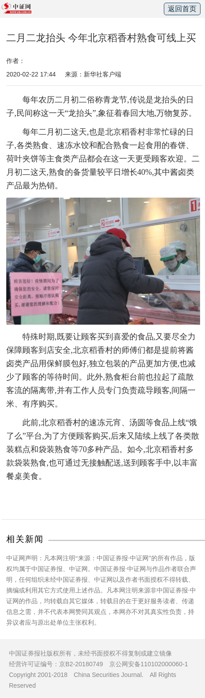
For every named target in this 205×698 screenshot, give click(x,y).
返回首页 (182, 9)
